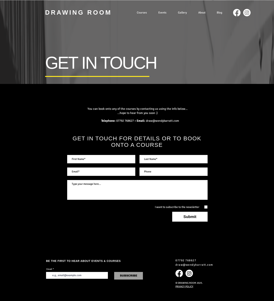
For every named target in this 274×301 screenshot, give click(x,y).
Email (49, 269)
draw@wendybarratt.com (162, 121)
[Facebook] (237, 12)
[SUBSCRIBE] (128, 276)
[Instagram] (247, 12)
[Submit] (190, 217)
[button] (142, 12)
